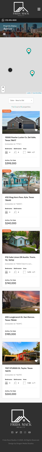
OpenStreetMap (37, 93)
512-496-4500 (10, 20)
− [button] (3, 91)
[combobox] (21, 100)
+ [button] (3, 87)
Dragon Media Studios (24, 443)
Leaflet (28, 93)
